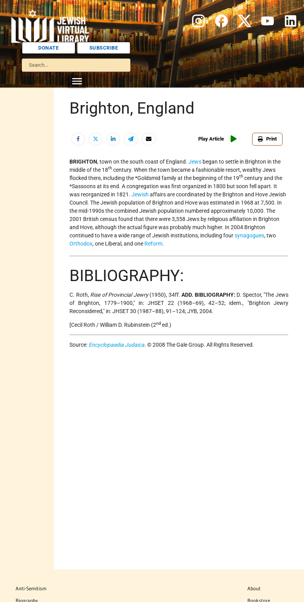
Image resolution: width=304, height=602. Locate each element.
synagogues (249, 235)
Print (267, 139)
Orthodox (80, 243)
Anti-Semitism (31, 588)
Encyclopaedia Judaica (116, 345)
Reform (153, 243)
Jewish (140, 194)
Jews (194, 162)
